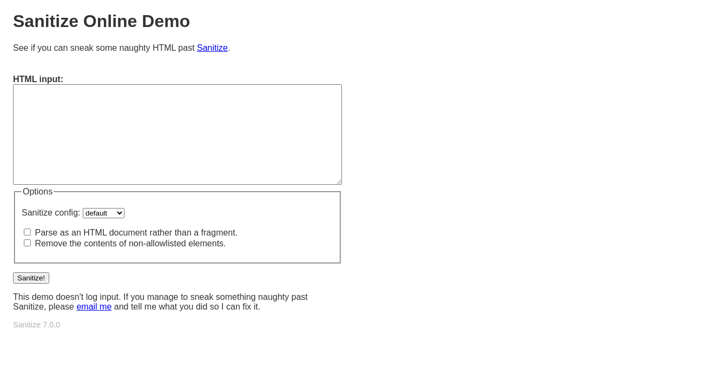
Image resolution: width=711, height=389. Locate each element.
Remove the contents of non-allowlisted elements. (130, 243)
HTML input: (38, 79)
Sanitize (212, 47)
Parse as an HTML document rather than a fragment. (136, 232)
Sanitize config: (51, 212)
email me (93, 306)
